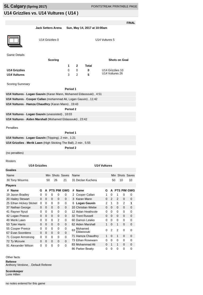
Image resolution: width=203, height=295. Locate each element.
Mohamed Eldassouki (79, 94)
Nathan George (20, 207)
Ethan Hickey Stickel (24, 203)
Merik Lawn (35, 142)
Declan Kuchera (86, 180)
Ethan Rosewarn (87, 240)
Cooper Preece (20, 228)
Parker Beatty (85, 248)
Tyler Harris (18, 224)
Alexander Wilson (22, 245)
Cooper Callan (36, 99)
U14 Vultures (103, 39)
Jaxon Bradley (20, 194)
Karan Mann (55, 94)
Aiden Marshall (36, 119)
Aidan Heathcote (87, 211)
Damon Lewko (85, 220)
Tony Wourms (19, 180)
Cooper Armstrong (22, 237)
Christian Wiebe (86, 207)
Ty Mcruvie (18, 241)
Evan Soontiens (21, 232)
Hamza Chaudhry (38, 104)
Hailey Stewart (20, 198)
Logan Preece (20, 215)
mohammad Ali (57, 99)
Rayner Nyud (19, 211)
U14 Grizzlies (47, 39)
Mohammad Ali (85, 244)
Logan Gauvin (35, 94)
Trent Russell (84, 215)
